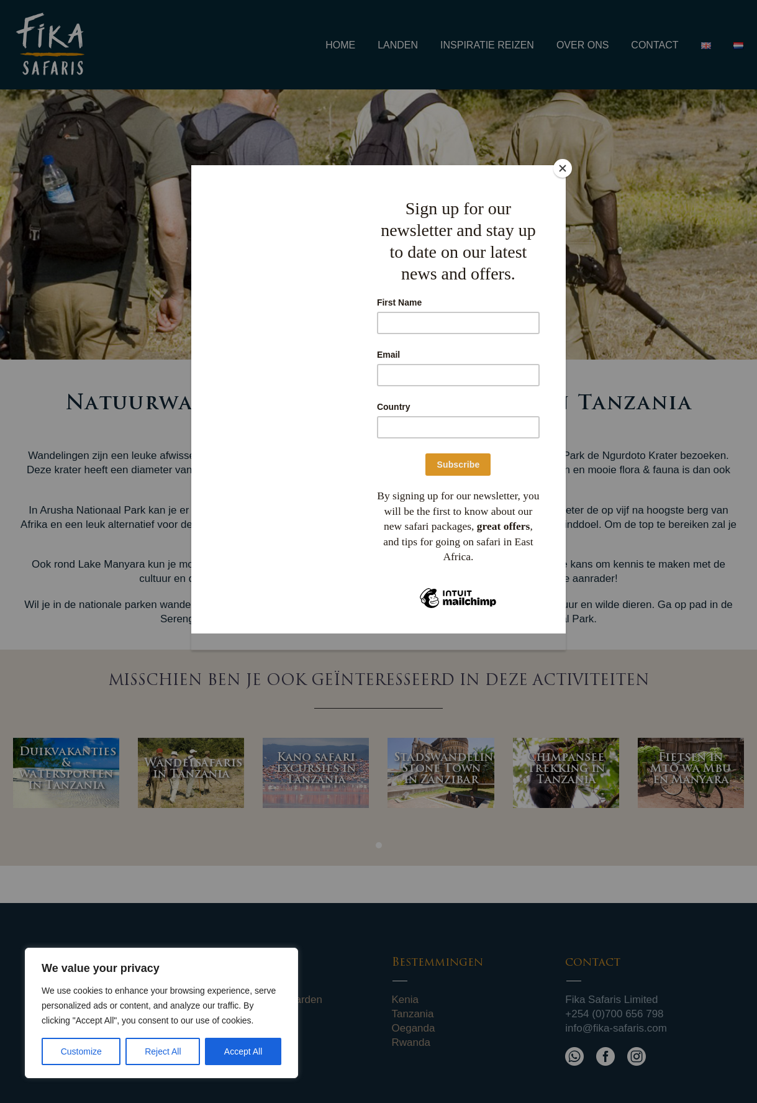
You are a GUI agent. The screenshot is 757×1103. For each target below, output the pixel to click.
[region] (161, 1013)
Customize (81, 1051)
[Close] (562, 168)
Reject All (163, 1051)
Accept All (243, 1051)
